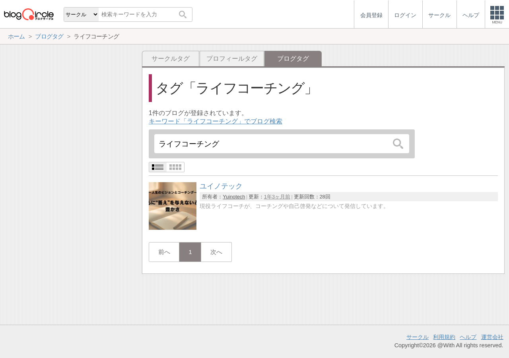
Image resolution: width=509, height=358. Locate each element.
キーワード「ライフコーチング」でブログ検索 (215, 121)
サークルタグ (171, 58)
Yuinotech (234, 197)
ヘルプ (468, 337)
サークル (417, 337)
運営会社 (492, 337)
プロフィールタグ (231, 58)
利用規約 (444, 337)
